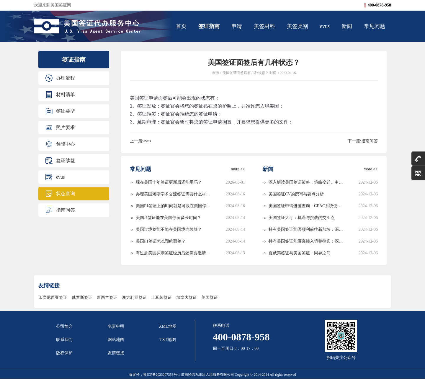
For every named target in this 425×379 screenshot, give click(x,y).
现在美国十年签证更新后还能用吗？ (169, 182)
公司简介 (64, 326)
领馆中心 (65, 143)
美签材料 (264, 26)
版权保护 (64, 353)
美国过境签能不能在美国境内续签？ (169, 229)
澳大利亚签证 (134, 297)
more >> (238, 169)
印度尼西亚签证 (52, 297)
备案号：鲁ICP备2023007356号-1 (155, 375)
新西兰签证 (107, 297)
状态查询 (65, 193)
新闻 (346, 26)
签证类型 (65, 110)
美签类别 (297, 26)
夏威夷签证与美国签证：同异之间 (300, 253)
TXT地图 (167, 339)
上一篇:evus (140, 141)
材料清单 (65, 94)
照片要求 (65, 127)
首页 (181, 26)
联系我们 (64, 339)
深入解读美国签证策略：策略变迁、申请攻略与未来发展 (307, 182)
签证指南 (209, 26)
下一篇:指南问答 (363, 141)
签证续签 (65, 160)
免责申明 (116, 326)
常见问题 (374, 26)
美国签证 (209, 297)
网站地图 (116, 339)
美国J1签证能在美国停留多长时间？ (168, 217)
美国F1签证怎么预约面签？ (161, 241)
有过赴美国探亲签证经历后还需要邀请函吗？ (174, 253)
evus (325, 26)
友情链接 (116, 353)
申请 (236, 26)
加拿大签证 (186, 297)
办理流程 (65, 77)
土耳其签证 (161, 297)
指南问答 (65, 209)
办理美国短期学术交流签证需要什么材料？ (174, 194)
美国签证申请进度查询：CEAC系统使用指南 (307, 206)
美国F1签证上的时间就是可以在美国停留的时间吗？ (174, 206)
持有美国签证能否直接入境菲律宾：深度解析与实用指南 (307, 241)
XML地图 (167, 326)
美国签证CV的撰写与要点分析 (296, 194)
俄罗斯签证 (82, 297)
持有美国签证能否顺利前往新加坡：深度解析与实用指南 (307, 229)
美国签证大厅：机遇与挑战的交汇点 (302, 217)
